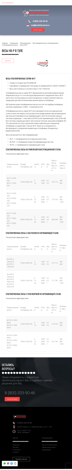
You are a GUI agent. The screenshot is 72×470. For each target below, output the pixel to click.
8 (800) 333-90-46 (40, 21)
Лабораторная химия (49, 448)
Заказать (8, 62)
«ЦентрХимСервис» (8, 2)
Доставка (16, 448)
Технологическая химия (49, 446)
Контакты (16, 453)
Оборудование (46, 451)
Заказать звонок (37, 31)
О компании (16, 451)
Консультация (12, 400)
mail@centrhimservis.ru (40, 25)
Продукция (16, 446)
